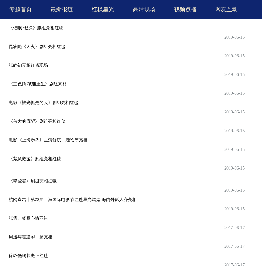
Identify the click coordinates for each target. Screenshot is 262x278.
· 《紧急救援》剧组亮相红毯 (34, 158)
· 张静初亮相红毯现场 (27, 65)
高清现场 (144, 9)
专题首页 (20, 9)
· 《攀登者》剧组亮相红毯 (32, 181)
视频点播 (185, 9)
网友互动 (226, 9)
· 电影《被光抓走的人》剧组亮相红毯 (43, 102)
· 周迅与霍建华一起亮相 (29, 237)
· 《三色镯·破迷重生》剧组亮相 (37, 84)
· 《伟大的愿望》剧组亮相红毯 (36, 121)
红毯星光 (103, 9)
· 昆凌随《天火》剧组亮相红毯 (36, 46)
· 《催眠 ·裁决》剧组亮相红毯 (35, 28)
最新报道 (62, 9)
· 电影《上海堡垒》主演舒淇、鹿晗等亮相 (47, 140)
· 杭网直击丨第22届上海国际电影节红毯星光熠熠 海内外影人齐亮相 (72, 199)
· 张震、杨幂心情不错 (27, 218)
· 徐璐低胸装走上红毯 (27, 255)
